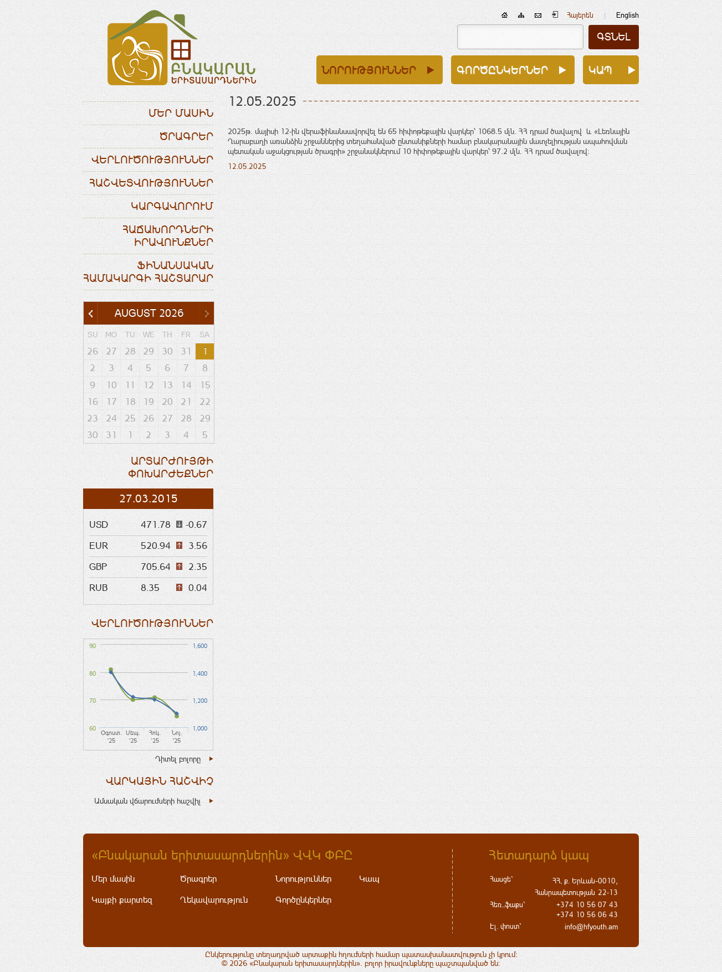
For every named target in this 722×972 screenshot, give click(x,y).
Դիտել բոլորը (178, 758)
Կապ (600, 70)
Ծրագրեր (186, 136)
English (627, 15)
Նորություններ (369, 70)
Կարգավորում (172, 206)
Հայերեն (580, 15)
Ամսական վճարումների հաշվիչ (147, 800)
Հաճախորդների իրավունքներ (167, 235)
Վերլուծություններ (152, 159)
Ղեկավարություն (214, 899)
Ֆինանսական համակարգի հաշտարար (148, 271)
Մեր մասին (181, 113)
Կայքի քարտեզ (121, 899)
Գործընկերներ (502, 70)
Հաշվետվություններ (151, 183)
